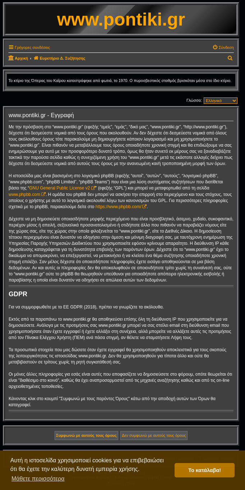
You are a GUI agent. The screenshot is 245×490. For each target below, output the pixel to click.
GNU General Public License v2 (59, 188)
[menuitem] (223, 47)
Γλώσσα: (194, 100)
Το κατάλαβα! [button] (204, 470)
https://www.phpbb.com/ (118, 206)
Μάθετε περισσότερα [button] (38, 479)
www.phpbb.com (24, 194)
